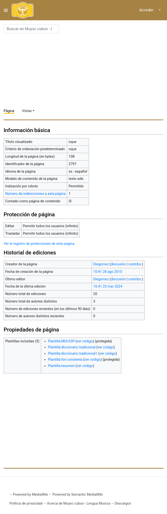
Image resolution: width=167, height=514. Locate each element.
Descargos (123, 503)
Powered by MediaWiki (30, 495)
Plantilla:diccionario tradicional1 (73, 354)
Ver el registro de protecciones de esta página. (39, 244)
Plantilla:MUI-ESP (61, 341)
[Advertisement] (85, 71)
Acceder (146, 10)
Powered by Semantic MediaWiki (77, 495)
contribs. (135, 264)
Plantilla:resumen (61, 366)
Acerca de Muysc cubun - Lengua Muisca (78, 503)
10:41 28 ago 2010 (107, 272)
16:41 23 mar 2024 (107, 286)
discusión (118, 264)
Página (9, 111)
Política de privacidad (26, 503)
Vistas (27, 111)
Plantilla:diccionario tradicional (71, 347)
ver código (85, 341)
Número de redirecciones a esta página (35, 194)
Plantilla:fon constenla (65, 360)
